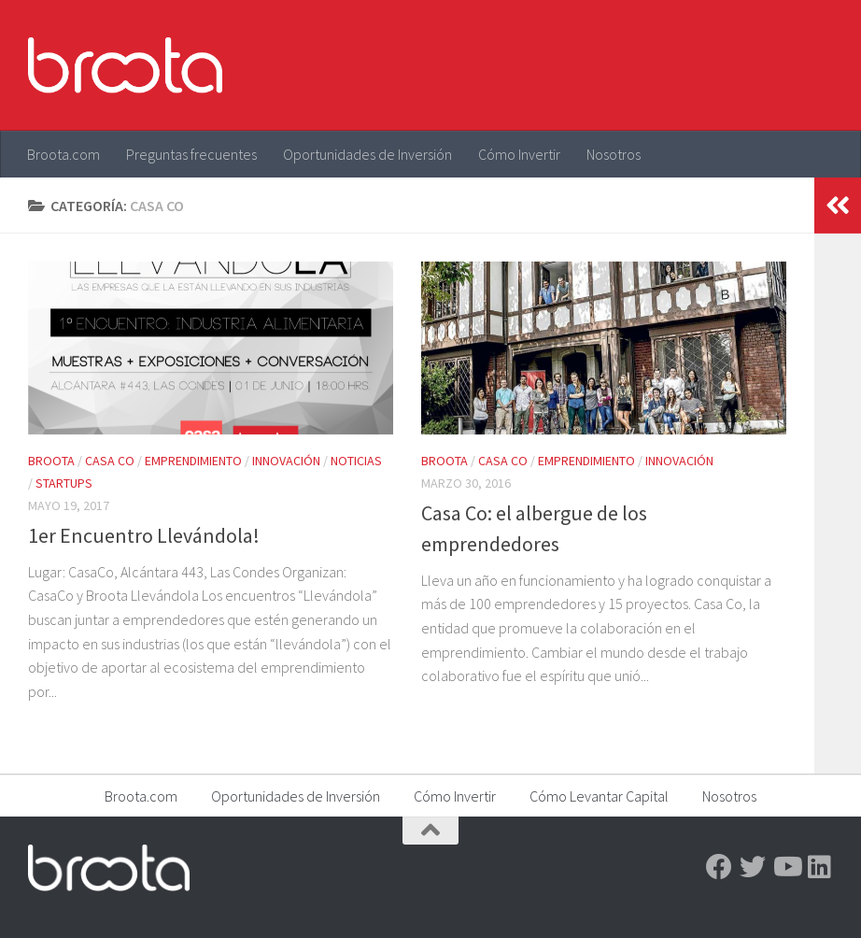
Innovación (286, 460)
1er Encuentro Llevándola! (144, 535)
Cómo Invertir (519, 154)
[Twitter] (753, 867)
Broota (51, 460)
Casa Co (109, 460)
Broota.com (63, 154)
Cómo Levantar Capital (599, 796)
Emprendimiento (193, 460)
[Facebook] (719, 867)
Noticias (356, 460)
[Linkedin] (820, 867)
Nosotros (613, 154)
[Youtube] (786, 867)
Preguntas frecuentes (191, 154)
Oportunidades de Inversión (367, 154)
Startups (63, 483)
